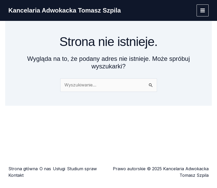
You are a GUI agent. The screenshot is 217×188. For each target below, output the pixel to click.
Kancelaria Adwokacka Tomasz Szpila (64, 10)
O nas (45, 168)
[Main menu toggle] (203, 10)
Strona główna (23, 168)
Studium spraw (82, 168)
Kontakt (16, 175)
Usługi (59, 168)
